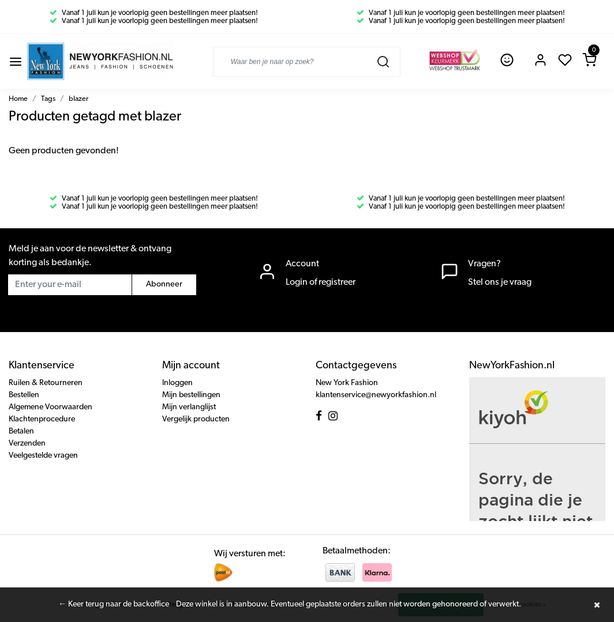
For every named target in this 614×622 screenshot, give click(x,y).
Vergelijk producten (196, 419)
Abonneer (164, 284)
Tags (48, 99)
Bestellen (24, 395)
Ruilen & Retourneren (46, 383)
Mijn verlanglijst (189, 407)
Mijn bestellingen (191, 395)
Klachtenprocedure (42, 419)
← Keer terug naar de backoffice (113, 604)
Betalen (21, 431)
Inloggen (177, 383)
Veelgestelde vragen (43, 455)
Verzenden (27, 443)
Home (18, 99)
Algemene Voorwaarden (50, 407)
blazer (78, 99)
